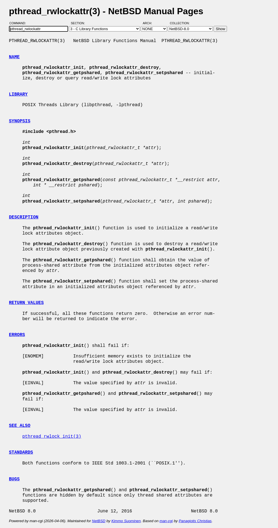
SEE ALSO (19, 426)
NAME (14, 57)
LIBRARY (18, 94)
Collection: (180, 23)
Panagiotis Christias (195, 521)
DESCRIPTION (23, 217)
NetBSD (98, 521)
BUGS (14, 479)
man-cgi (166, 521)
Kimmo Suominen (126, 521)
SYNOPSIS (19, 121)
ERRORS (17, 335)
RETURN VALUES (26, 303)
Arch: (150, 23)
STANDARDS (21, 452)
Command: (19, 23)
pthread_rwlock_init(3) (51, 437)
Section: (79, 23)
